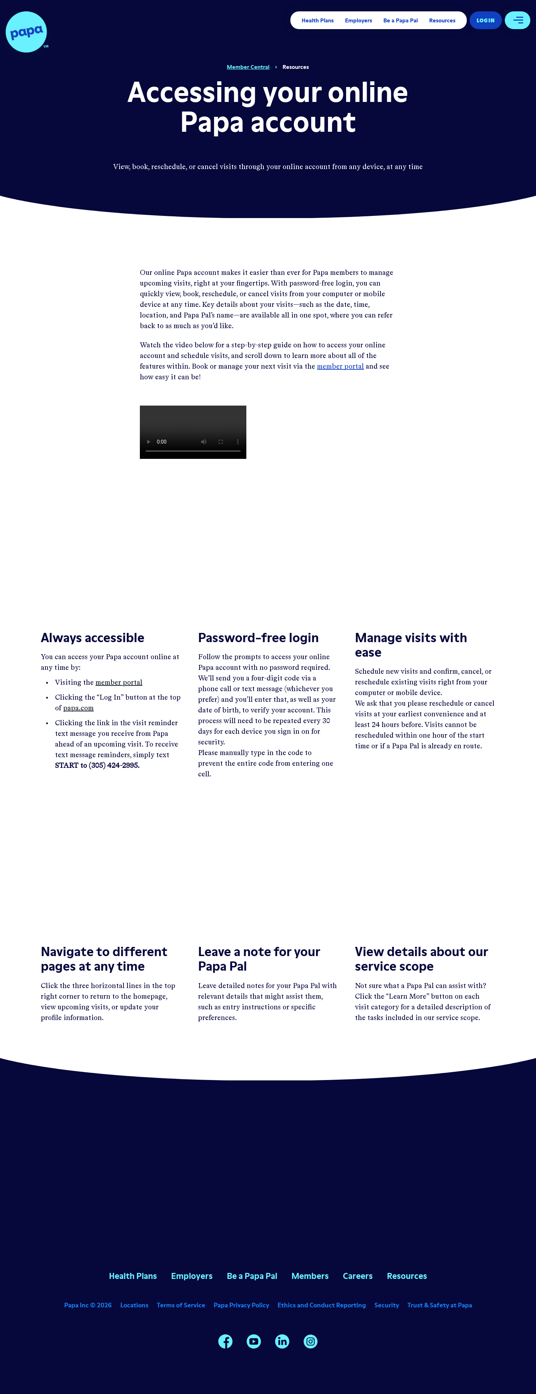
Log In (486, 20)
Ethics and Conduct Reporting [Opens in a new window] (322, 1305)
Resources (442, 20)
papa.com (78, 708)
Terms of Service (181, 1305)
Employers (358, 20)
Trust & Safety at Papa (440, 1305)
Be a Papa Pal (400, 20)
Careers (358, 1276)
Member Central (248, 67)
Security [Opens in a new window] (386, 1305)
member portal (340, 366)
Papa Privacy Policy (241, 1305)
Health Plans (318, 20)
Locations (134, 1305)
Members (310, 1276)
